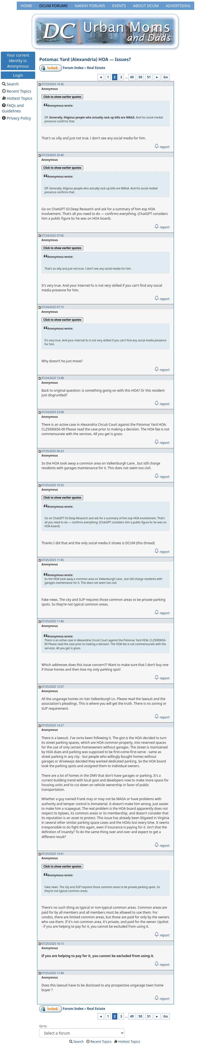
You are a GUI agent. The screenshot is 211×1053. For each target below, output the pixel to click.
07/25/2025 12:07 (52, 687)
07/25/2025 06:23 (52, 451)
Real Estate (96, 67)
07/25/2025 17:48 (52, 973)
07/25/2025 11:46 (52, 621)
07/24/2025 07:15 (52, 307)
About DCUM (146, 5)
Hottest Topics (19, 98)
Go (165, 77)
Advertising (178, 5)
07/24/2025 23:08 (52, 412)
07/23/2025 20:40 (52, 155)
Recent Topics (19, 91)
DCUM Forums (53, 5)
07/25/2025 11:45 (52, 560)
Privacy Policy (19, 118)
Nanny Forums (90, 5)
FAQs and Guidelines (13, 108)
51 (149, 77)
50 (140, 77)
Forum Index (73, 67)
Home (26, 5)
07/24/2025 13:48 (52, 378)
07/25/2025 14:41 (52, 854)
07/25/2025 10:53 (52, 485)
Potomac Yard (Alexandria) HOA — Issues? (85, 59)
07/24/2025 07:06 (52, 235)
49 (132, 77)
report (162, 147)
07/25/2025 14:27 (52, 725)
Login (18, 75)
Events (119, 5)
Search (13, 84)
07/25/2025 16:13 (52, 944)
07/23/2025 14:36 (52, 84)
